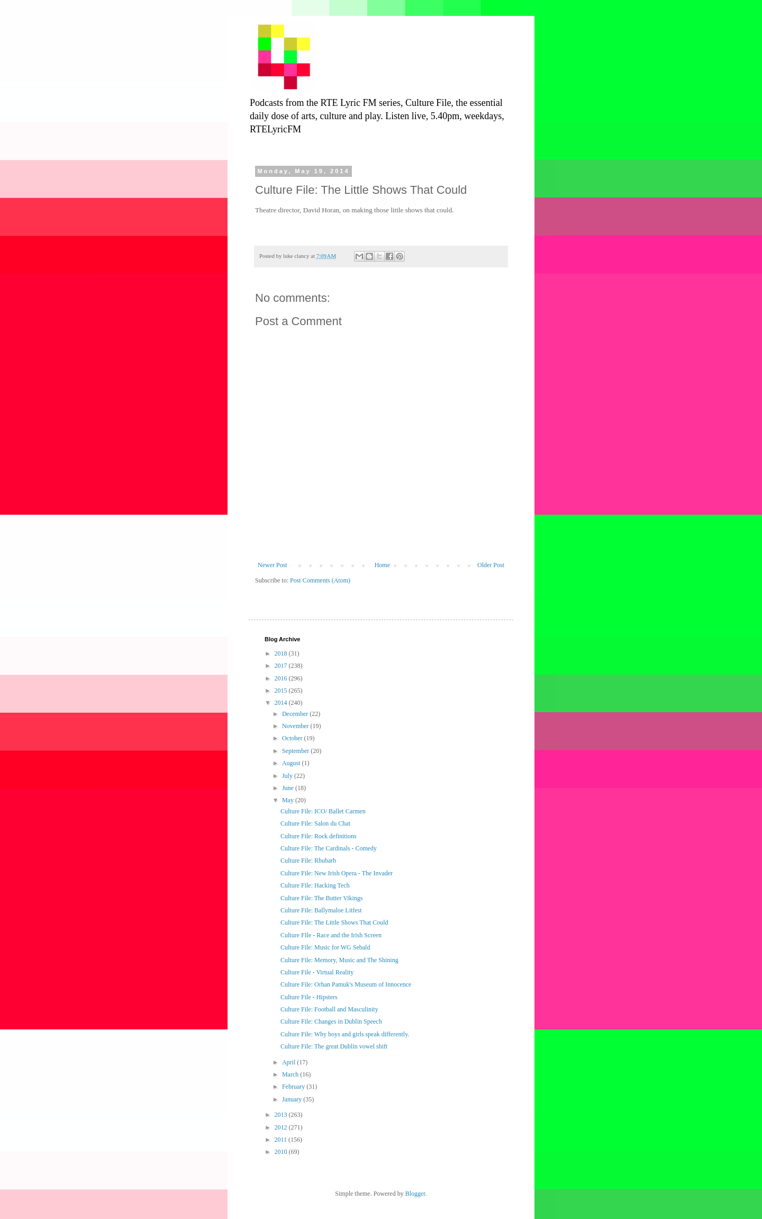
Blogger (415, 1193)
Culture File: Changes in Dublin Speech (331, 1021)
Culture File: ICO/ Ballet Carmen (323, 811)
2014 (282, 702)
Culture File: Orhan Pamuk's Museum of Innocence (345, 984)
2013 (282, 1114)
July (288, 775)
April (289, 1062)
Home (382, 565)
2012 (282, 1127)
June (288, 788)
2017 (282, 665)
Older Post (490, 565)
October (293, 738)
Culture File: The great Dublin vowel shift (333, 1046)
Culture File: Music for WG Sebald (325, 947)
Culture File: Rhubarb (308, 860)
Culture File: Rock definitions (318, 836)
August (292, 763)
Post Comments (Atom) (320, 580)
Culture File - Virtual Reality (316, 972)
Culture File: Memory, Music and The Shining (339, 960)
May (288, 800)
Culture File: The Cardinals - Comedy (328, 848)
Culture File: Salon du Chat (315, 823)
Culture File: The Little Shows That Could (334, 922)
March (291, 1074)
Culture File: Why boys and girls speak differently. (344, 1034)
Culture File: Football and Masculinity (329, 1009)
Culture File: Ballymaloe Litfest (321, 910)
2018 (282, 653)
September (296, 751)
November (296, 726)
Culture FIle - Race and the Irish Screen (331, 935)
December (296, 714)
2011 (282, 1139)
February (294, 1086)
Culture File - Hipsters (309, 997)
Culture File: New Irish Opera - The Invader (336, 873)
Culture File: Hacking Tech (315, 885)
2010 (282, 1151)
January (292, 1099)
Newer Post (272, 565)
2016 (282, 678)
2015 (282, 690)
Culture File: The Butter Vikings (321, 898)
